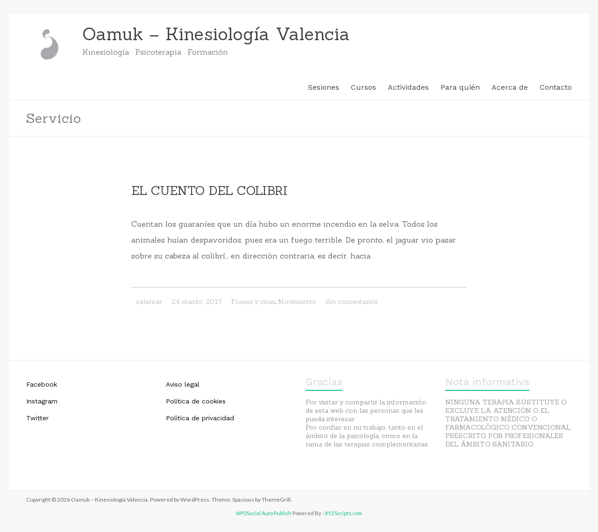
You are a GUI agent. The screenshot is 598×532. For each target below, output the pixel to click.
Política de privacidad (200, 418)
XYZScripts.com (343, 513)
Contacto (556, 87)
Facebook (41, 384)
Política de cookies (196, 401)
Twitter (37, 418)
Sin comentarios (352, 301)
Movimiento (297, 301)
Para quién (460, 87)
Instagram (41, 401)
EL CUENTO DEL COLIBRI (209, 190)
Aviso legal (182, 384)
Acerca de (509, 87)
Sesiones (323, 87)
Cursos (363, 87)
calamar (149, 301)
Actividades (408, 87)
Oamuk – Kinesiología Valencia (216, 34)
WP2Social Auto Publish (264, 513)
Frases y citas (253, 301)
